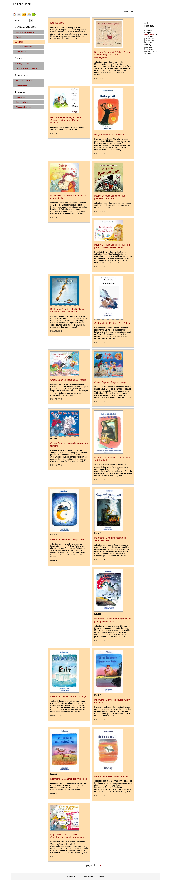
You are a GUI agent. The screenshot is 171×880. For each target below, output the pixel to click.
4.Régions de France (23, 47)
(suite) (74, 38)
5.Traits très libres (22, 51)
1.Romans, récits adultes (24, 32)
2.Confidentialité (21, 102)
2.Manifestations (21, 85)
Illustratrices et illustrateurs (25, 68)
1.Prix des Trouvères (23, 80)
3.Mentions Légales (22, 107)
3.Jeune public (21, 42)
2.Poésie (18, 37)
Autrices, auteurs (21, 64)
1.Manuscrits (19, 97)
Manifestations (149, 34)
